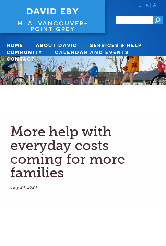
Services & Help (116, 45)
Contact (21, 59)
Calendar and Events (92, 52)
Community (25, 52)
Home (15, 45)
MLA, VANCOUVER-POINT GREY (52, 26)
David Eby (53, 11)
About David (57, 45)
